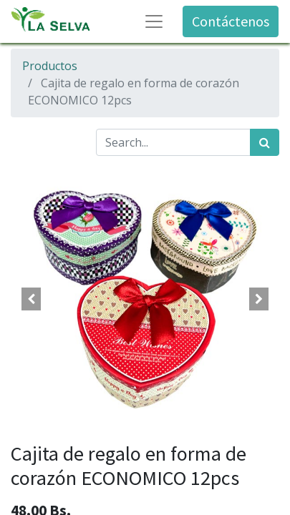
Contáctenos (230, 21)
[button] (31, 299)
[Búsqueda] (264, 142)
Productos (49, 66)
